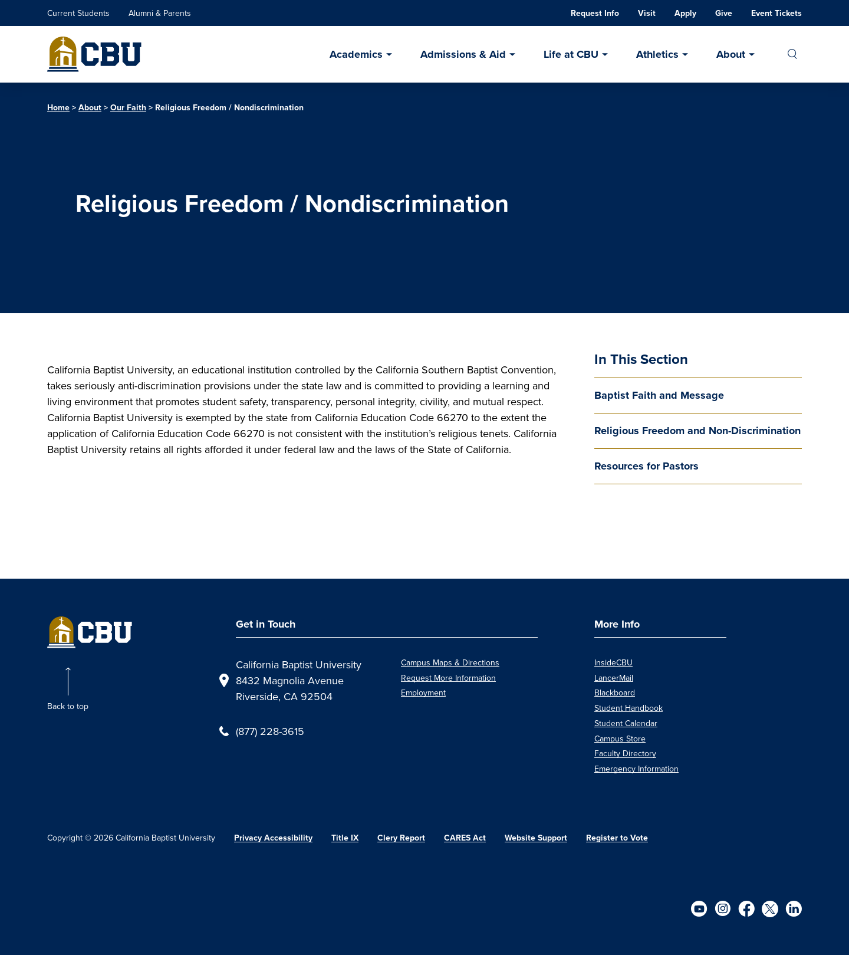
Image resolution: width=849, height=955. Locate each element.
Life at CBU (571, 54)
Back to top (67, 706)
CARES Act (465, 838)
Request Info (595, 13)
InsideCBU (613, 662)
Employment (423, 692)
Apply (685, 13)
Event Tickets (776, 13)
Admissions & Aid (463, 54)
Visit (647, 13)
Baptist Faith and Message (659, 395)
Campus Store (620, 738)
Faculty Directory (625, 753)
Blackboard (614, 692)
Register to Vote (617, 838)
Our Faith (128, 107)
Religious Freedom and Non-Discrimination (697, 430)
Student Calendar (625, 723)
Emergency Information (636, 768)
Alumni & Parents (160, 13)
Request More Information (448, 678)
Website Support (536, 838)
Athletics (657, 54)
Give (723, 13)
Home (58, 107)
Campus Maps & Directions (450, 662)
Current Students (78, 13)
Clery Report (401, 838)
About (730, 54)
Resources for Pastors (646, 466)
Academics (356, 54)
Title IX (344, 838)
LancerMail (613, 678)
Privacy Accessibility (273, 838)
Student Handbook (628, 708)
